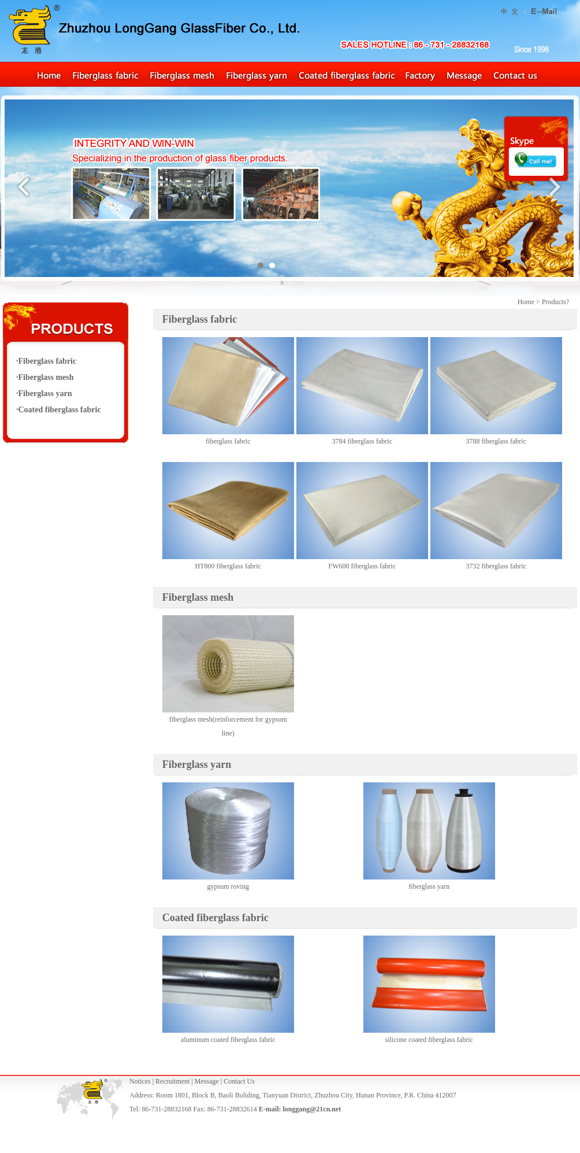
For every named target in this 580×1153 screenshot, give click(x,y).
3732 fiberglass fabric (496, 566)
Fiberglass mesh (198, 597)
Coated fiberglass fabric (59, 409)
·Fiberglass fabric (46, 361)
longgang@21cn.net (311, 1109)
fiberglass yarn (428, 886)
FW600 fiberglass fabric (362, 566)
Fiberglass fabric (199, 319)
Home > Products (542, 302)
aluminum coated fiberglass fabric (228, 1040)
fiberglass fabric (228, 441)
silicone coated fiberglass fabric (429, 1040)
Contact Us (239, 1081)
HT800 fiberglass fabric (228, 566)
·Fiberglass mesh (45, 377)
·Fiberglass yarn (44, 393)
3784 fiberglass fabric (362, 441)
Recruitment (172, 1081)
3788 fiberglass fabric (496, 441)
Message (207, 1081)
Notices (140, 1081)
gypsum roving (228, 886)
